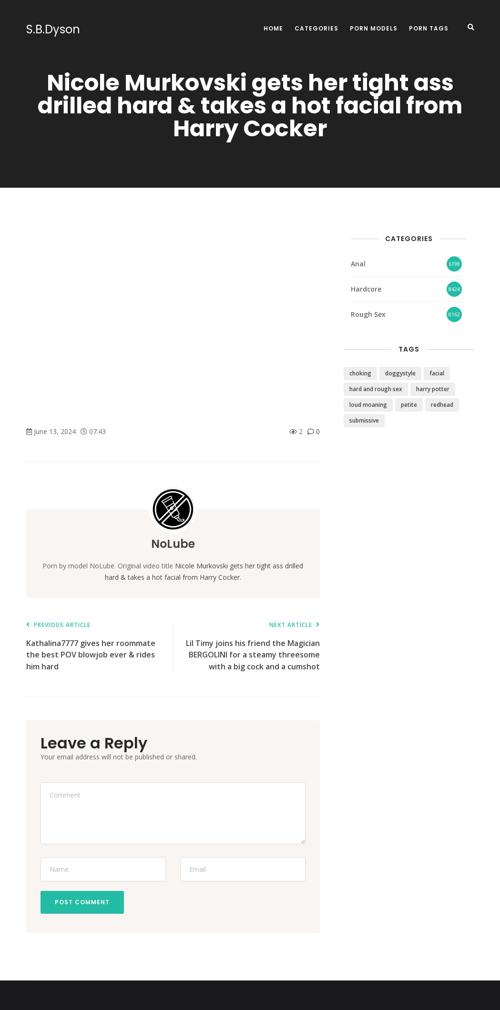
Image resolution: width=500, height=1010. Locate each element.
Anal (358, 263)
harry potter (432, 389)
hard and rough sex (375, 389)
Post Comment (82, 902)
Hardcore (366, 288)
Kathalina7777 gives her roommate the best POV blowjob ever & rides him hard (94, 647)
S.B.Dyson (53, 29)
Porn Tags (429, 28)
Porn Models (374, 28)
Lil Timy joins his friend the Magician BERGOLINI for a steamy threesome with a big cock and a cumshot (251, 647)
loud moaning (368, 405)
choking (360, 373)
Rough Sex (368, 314)
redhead (442, 405)
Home (273, 28)
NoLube (173, 544)
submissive (364, 420)
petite (409, 405)
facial (436, 373)
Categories (316, 28)
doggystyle (400, 373)
